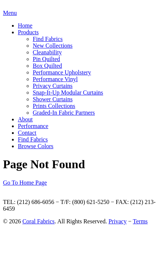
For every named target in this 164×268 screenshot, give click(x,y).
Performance (33, 126)
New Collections (53, 45)
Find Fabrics (47, 39)
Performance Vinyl (55, 79)
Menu (10, 13)
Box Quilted (47, 66)
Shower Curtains (53, 99)
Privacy (118, 221)
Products (28, 32)
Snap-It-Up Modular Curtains (68, 92)
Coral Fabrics (38, 221)
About (25, 119)
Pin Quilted (46, 59)
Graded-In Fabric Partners (64, 112)
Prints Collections (54, 106)
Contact (27, 133)
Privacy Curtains (53, 86)
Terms (140, 221)
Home (25, 25)
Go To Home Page (25, 182)
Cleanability (47, 52)
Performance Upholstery (62, 72)
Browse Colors (36, 146)
